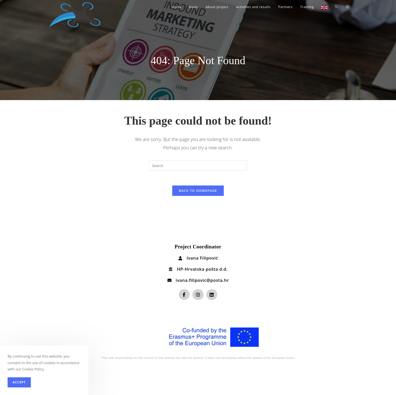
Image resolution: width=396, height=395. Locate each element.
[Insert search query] (198, 165)
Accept (19, 382)
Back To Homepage (198, 191)
